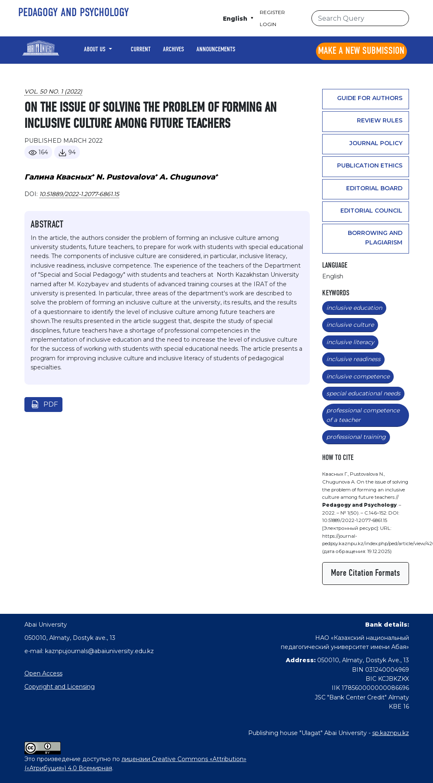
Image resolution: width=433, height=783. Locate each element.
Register (272, 12)
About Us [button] (95, 49)
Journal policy (375, 143)
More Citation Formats (365, 573)
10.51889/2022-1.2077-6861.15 (79, 194)
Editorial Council (371, 210)
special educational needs (363, 393)
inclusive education (354, 307)
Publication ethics (369, 165)
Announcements (215, 49)
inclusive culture (350, 324)
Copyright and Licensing (59, 686)
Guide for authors (369, 98)
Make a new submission (361, 51)
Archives (173, 49)
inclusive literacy (350, 342)
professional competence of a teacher (363, 415)
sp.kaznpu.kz (390, 733)
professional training (356, 437)
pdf (50, 404)
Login (268, 24)
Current (141, 49)
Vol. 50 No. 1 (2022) (53, 91)
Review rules (379, 120)
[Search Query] (360, 18)
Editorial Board (374, 188)
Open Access (43, 673)
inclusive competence (358, 376)
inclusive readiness (353, 359)
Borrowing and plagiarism (375, 237)
